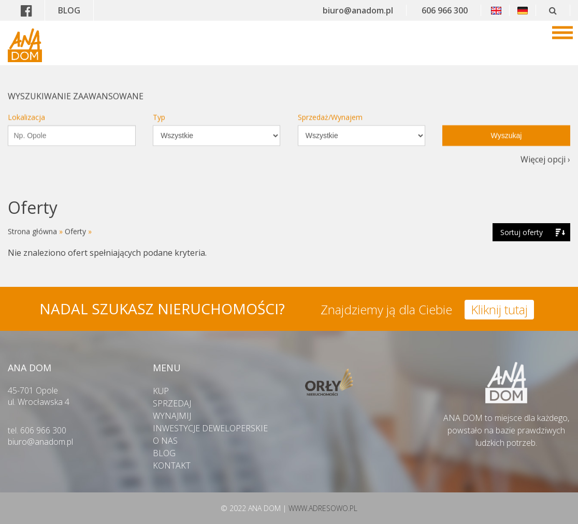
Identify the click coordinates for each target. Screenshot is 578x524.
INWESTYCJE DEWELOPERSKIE (210, 428)
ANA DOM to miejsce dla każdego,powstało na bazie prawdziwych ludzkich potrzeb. (506, 424)
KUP (161, 391)
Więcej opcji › (545, 153)
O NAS (165, 440)
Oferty (75, 231)
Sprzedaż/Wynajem (330, 111)
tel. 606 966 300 (37, 430)
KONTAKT (172, 465)
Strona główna (32, 231)
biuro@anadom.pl (358, 10)
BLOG (69, 10)
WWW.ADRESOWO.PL (322, 508)
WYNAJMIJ (172, 415)
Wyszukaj (506, 129)
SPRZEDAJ (172, 403)
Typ (159, 111)
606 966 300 (445, 10)
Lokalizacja (26, 111)
